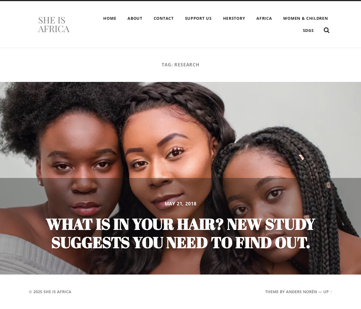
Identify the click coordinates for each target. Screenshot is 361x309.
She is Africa (57, 291)
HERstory (234, 18)
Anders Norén (301, 291)
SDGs (308, 30)
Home (109, 18)
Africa (264, 18)
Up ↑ (327, 291)
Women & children (305, 18)
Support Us (198, 18)
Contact (164, 18)
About (134, 18)
